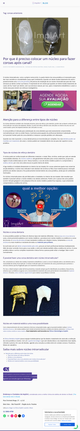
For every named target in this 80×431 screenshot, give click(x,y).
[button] (4, 3)
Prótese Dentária (38, 67)
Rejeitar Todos (52, 424)
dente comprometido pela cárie (28, 246)
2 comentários (59, 67)
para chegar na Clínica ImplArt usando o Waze (19, 408)
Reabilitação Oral (49, 67)
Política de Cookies (66, 420)
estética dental (8, 163)
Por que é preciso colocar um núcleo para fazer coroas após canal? (39, 60)
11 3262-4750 (8, 411)
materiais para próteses (45, 242)
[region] (59, 419)
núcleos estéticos (26, 159)
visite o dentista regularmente (23, 273)
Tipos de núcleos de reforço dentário (19, 355)
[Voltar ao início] (40, 3)
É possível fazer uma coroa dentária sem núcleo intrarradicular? (27, 359)
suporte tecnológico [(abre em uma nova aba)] (34, 341)
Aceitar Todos (67, 424)
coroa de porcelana (23, 81)
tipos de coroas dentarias (67, 236)
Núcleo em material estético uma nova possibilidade (23, 361)
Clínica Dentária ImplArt (12, 339)
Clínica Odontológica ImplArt (58, 331)
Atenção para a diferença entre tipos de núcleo (19, 353)
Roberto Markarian (16, 67)
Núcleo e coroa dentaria (15, 357)
